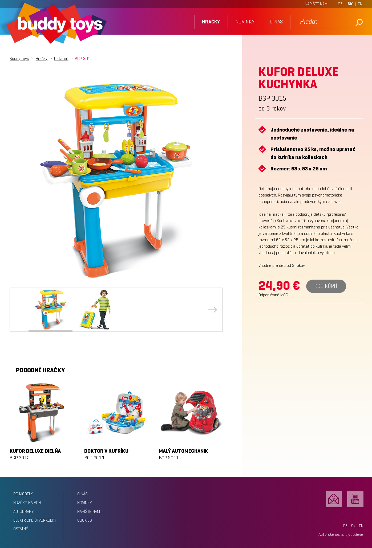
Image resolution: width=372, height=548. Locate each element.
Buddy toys (19, 58)
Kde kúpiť (326, 286)
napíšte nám (88, 511)
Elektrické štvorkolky (34, 520)
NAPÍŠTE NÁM (316, 3)
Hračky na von (27, 502)
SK (350, 3)
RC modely (23, 493)
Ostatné (61, 58)
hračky (211, 21)
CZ (340, 3)
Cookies (84, 520)
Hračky (41, 58)
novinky (244, 21)
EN (360, 3)
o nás (276, 21)
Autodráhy (23, 511)
